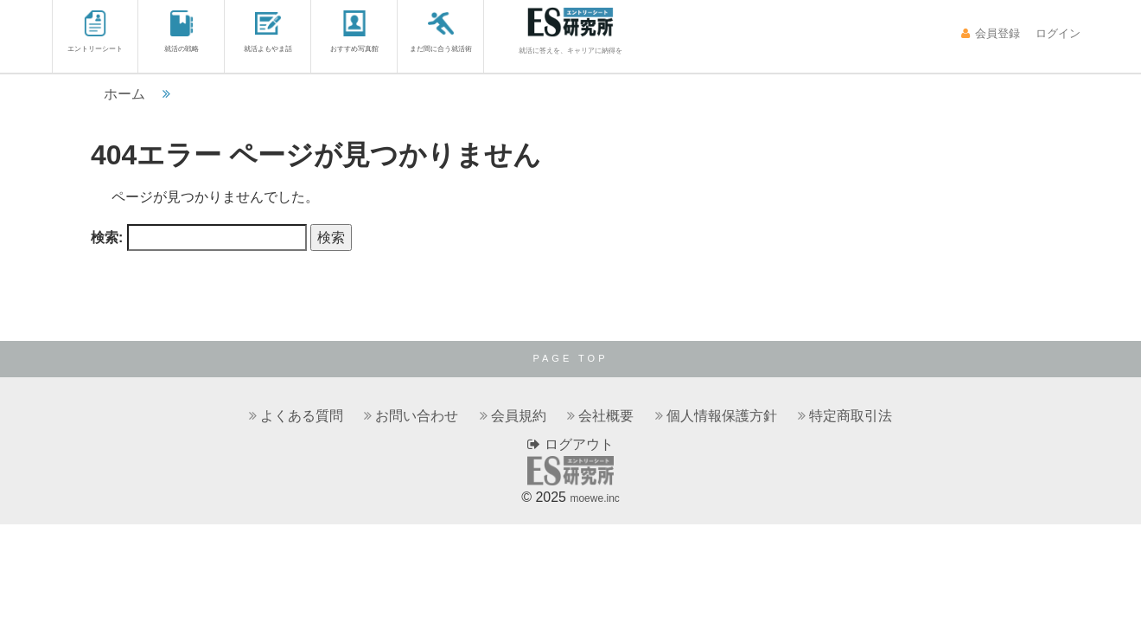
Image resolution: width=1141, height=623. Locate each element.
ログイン (1056, 33)
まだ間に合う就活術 (441, 31)
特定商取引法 (850, 415)
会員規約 (518, 415)
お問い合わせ (416, 415)
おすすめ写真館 (354, 31)
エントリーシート (95, 31)
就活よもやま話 (268, 31)
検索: (107, 237)
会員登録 (990, 33)
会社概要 (606, 415)
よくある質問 (301, 415)
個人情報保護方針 (721, 415)
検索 (331, 237)
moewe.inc (594, 498)
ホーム (124, 94)
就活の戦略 (181, 31)
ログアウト (570, 444)
